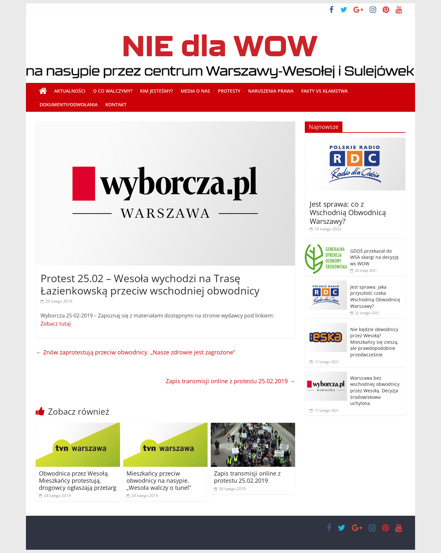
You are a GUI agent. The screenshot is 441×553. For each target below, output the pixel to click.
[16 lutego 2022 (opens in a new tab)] (325, 229)
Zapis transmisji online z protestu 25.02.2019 (230, 381)
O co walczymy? (112, 91)
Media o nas (195, 91)
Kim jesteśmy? (156, 91)
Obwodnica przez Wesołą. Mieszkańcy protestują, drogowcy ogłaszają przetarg (77, 480)
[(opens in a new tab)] (355, 141)
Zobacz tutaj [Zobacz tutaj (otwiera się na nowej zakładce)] (56, 323)
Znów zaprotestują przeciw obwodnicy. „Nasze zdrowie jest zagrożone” (135, 352)
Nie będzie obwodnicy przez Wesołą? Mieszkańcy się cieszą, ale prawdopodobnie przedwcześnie (374, 342)
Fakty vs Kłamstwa (324, 91)
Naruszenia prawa (270, 91)
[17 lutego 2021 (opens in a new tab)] (324, 410)
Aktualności (69, 91)
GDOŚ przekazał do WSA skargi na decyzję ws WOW (374, 257)
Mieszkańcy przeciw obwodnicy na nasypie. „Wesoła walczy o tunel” (158, 480)
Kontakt (115, 104)
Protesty (229, 91)
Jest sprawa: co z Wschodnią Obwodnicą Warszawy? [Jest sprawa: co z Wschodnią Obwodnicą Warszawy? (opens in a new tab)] (348, 212)
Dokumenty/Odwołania (69, 104)
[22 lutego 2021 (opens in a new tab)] (364, 312)
